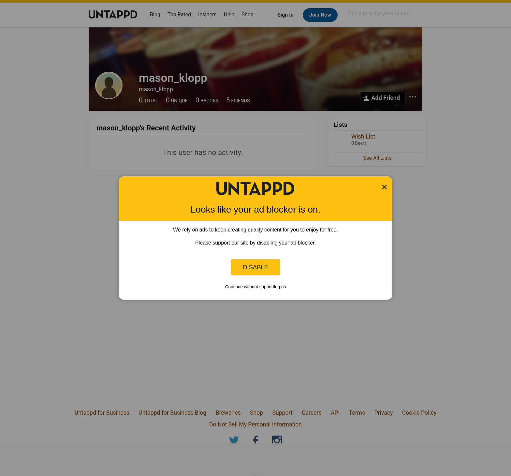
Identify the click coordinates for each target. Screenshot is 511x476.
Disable (255, 267)
